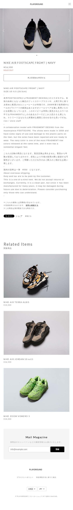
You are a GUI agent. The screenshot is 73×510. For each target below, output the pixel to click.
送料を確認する (32, 205)
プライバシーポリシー (25, 477)
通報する (28, 216)
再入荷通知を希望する (36, 78)
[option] (36, 30)
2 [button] (36, 55)
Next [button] (68, 30)
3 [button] (38, 55)
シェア (19, 216)
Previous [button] (4, 30)
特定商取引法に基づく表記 (46, 477)
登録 (57, 449)
